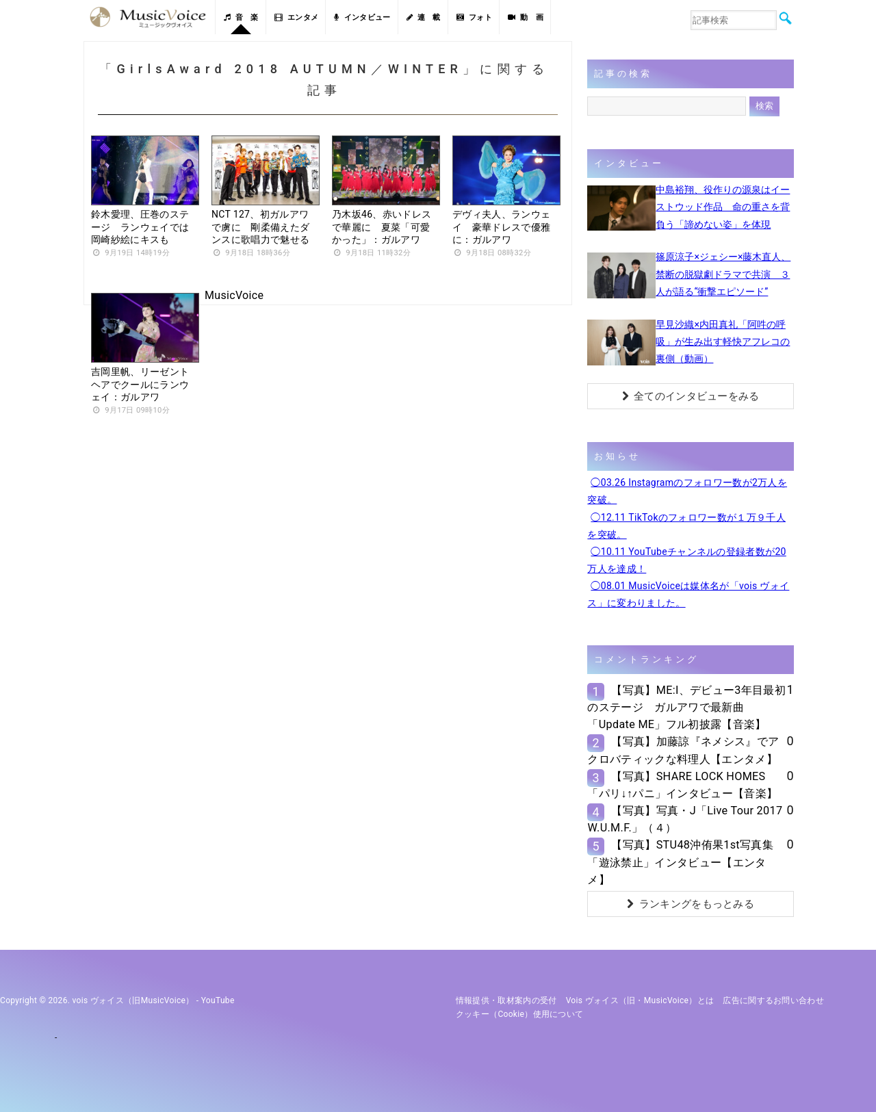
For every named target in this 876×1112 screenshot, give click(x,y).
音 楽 (241, 17)
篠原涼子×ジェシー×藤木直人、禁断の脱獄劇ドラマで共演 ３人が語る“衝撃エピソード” (723, 273)
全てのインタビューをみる (691, 396)
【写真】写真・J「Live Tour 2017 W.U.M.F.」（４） (684, 819)
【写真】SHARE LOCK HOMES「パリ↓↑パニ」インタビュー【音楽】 (682, 785)
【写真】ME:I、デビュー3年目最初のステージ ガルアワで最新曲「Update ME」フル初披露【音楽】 (686, 707)
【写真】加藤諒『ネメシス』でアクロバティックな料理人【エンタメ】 (683, 750)
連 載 (424, 17)
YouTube (218, 1000)
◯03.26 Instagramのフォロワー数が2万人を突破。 (687, 491)
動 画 (525, 17)
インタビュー (362, 17)
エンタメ (296, 17)
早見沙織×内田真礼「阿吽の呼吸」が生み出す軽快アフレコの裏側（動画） (723, 341)
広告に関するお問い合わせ (773, 1000)
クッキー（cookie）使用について (520, 1014)
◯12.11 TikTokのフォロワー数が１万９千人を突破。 (686, 526)
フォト (474, 17)
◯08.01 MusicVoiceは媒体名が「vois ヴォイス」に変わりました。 (688, 594)
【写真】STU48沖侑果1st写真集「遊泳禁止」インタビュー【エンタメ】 (680, 861)
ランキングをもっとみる (690, 904)
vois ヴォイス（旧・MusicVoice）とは (640, 1000)
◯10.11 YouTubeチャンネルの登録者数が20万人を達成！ (686, 560)
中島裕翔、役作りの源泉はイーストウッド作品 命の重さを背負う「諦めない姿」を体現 (723, 206)
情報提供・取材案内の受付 (506, 1000)
